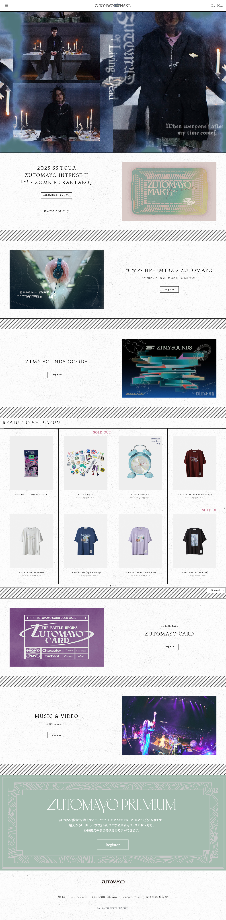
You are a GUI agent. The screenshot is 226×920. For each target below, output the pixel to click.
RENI (125, 908)
